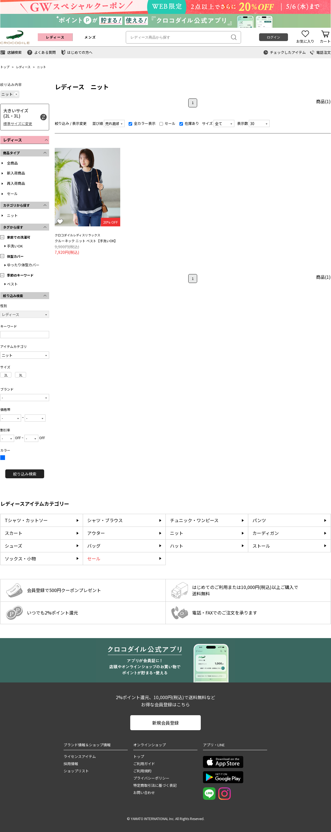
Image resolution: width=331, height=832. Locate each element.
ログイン (273, 37)
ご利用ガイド (144, 763)
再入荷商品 (16, 183)
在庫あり (189, 123)
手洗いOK (15, 246)
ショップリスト (76, 770)
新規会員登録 (165, 722)
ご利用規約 (142, 770)
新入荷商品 (16, 173)
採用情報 (71, 763)
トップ (4, 67)
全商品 (12, 163)
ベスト (12, 284)
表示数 (242, 123)
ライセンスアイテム (80, 756)
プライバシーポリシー (151, 778)
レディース (23, 67)
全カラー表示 (142, 123)
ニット (41, 67)
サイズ (207, 123)
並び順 (97, 123)
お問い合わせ (144, 792)
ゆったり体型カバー (23, 264)
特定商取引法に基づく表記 (155, 785)
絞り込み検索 (24, 474)
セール (12, 193)
